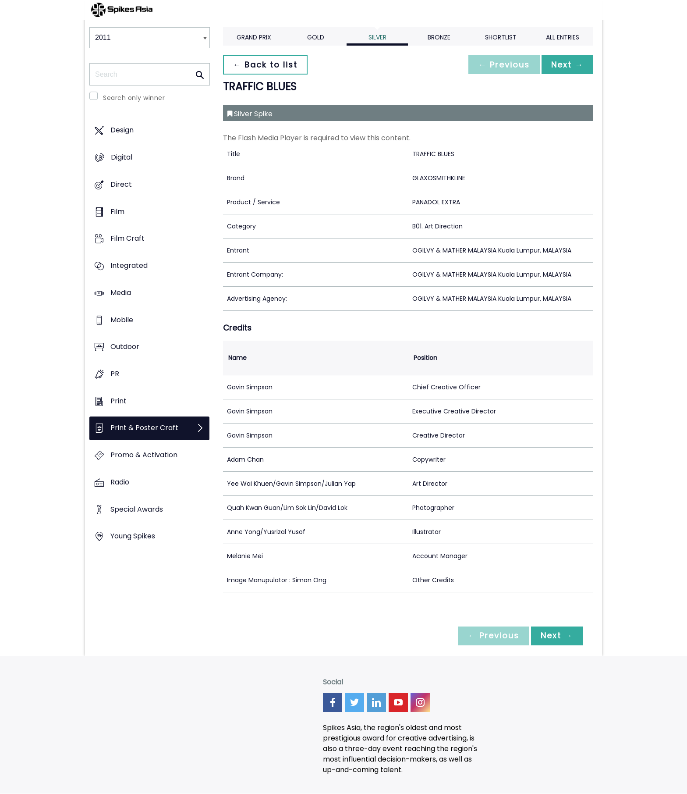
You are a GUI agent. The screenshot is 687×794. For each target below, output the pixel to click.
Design (122, 130)
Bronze (439, 37)
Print (118, 401)
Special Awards (136, 509)
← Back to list (266, 64)
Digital (121, 158)
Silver (377, 37)
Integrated (129, 265)
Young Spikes (132, 536)
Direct (121, 184)
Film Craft (127, 239)
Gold (315, 37)
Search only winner (134, 97)
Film (117, 212)
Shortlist (501, 37)
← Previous (502, 64)
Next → (566, 64)
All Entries (562, 37)
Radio (119, 482)
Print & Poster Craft (144, 428)
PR (114, 374)
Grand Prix (254, 37)
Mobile (121, 320)
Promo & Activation (143, 455)
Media (120, 293)
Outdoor (124, 347)
